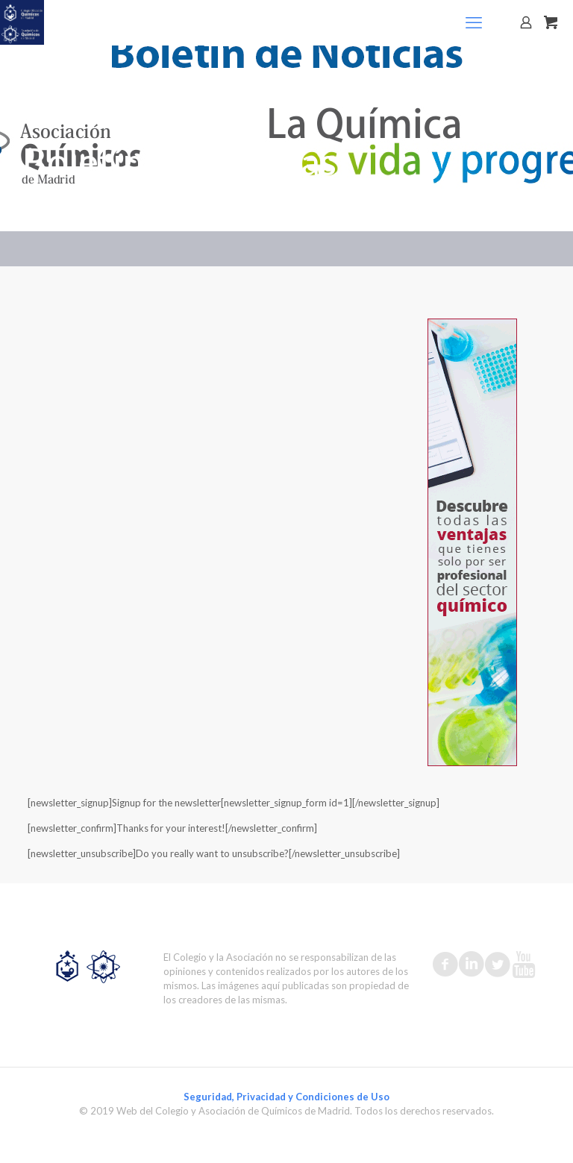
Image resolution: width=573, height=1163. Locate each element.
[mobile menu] (473, 22)
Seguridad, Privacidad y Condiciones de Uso (286, 1097)
